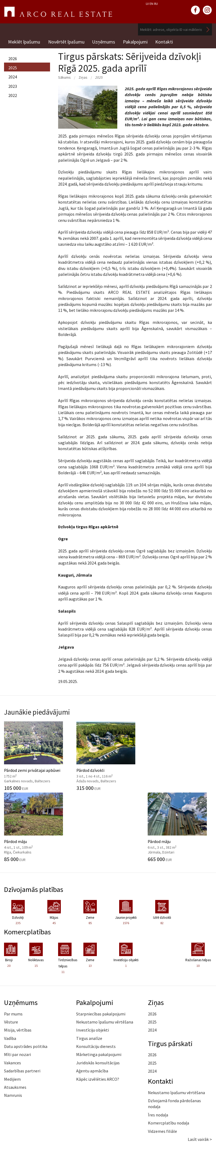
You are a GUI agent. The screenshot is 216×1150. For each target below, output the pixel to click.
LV (147, 4)
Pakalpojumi (136, 41)
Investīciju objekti (92, 966)
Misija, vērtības (17, 966)
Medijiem (12, 1015)
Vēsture (11, 958)
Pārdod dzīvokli (81, 754)
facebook (195, 10)
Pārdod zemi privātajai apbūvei (27, 759)
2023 (12, 85)
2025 (12, 67)
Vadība (10, 974)
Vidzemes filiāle (162, 1067)
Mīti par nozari (17, 991)
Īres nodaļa (158, 1051)
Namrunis (13, 1032)
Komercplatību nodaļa (168, 1059)
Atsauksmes (15, 1023)
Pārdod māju (135, 754)
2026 (12, 57)
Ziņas (83, 76)
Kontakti (165, 41)
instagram (207, 10)
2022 (12, 94)
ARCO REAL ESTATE (58, 12)
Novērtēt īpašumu (66, 41)
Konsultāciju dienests (96, 983)
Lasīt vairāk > (200, 1076)
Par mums (13, 950)
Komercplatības (28, 868)
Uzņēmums (104, 41)
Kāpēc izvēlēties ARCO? (97, 1015)
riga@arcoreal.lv (38, 1119)
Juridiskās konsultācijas (98, 999)
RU (156, 4)
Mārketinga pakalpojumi (98, 991)
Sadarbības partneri (22, 1007)
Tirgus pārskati (170, 979)
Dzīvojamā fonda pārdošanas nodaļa (174, 1040)
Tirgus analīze (89, 974)
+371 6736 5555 (38, 1113)
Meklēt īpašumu (24, 41)
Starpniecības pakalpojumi (100, 950)
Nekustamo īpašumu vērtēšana (104, 958)
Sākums (64, 76)
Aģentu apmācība (92, 1007)
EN (151, 4)
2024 (12, 76)
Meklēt (208, 29)
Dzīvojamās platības (34, 825)
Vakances (12, 999)
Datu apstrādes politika (25, 983)
